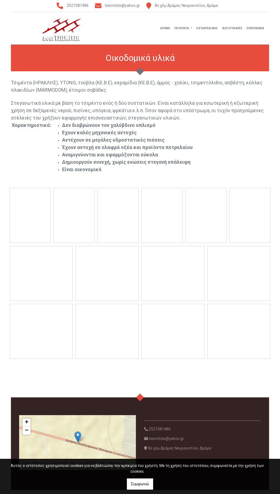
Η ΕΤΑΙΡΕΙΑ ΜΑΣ (207, 30)
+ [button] (26, 427)
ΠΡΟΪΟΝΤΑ (181, 30)
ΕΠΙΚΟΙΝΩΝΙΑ (255, 30)
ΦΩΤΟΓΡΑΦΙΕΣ (232, 30)
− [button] (26, 435)
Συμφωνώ (140, 484)
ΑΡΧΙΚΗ (165, 30)
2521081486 (78, 5)
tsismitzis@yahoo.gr (122, 5)
